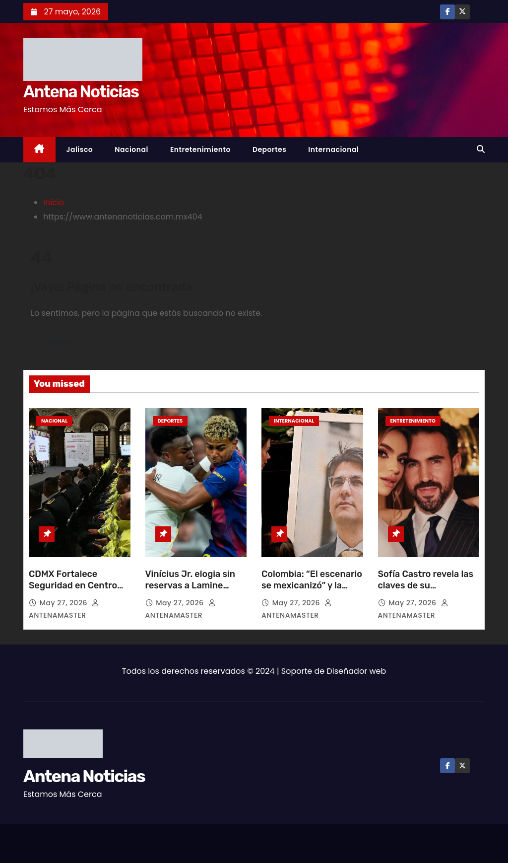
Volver (61, 341)
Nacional (131, 149)
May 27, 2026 (65, 603)
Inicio (53, 202)
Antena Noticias (80, 91)
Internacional (333, 149)
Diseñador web (356, 671)
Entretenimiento (200, 149)
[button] (481, 149)
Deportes (269, 149)
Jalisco (79, 149)
